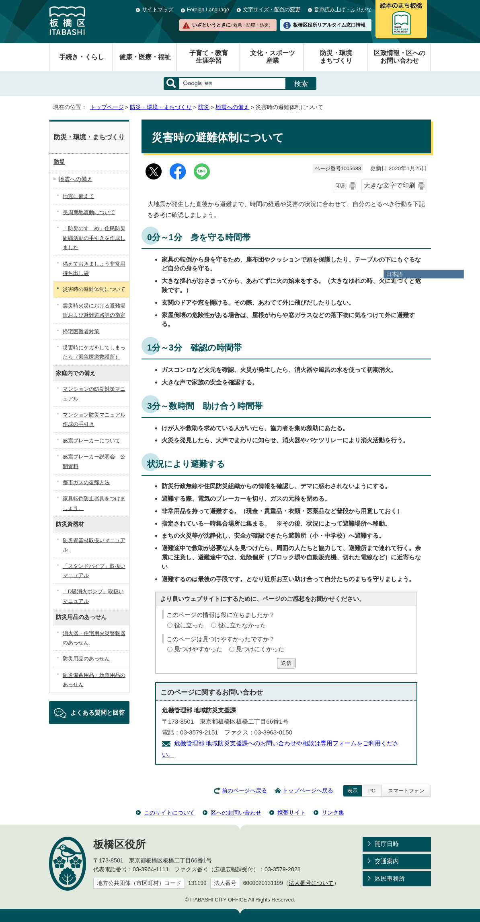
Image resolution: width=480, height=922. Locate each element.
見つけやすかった (198, 649)
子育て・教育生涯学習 (208, 57)
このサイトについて (169, 812)
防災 (203, 107)
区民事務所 (390, 878)
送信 (286, 663)
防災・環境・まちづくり (161, 107)
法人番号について (311, 883)
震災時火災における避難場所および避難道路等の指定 (94, 310)
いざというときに (232, 25)
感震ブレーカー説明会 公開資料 (94, 461)
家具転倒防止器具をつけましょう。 (94, 503)
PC (371, 791)
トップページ (107, 107)
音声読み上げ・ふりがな (342, 9)
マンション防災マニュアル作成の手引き (94, 419)
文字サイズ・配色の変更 (271, 9)
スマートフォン (406, 791)
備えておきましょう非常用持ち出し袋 (94, 268)
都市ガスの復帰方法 (86, 482)
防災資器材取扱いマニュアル (94, 545)
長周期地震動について (89, 212)
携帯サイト (291, 812)
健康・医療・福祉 (145, 57)
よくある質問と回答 (97, 712)
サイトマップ (157, 9)
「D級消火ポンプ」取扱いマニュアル (93, 596)
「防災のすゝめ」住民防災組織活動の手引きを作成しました (94, 237)
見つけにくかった (260, 649)
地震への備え (232, 107)
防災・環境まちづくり (336, 57)
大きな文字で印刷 (389, 185)
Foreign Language (208, 9)
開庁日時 (387, 843)
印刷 (341, 186)
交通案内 (387, 861)
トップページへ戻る (308, 791)
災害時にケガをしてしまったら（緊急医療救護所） (94, 352)
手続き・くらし (81, 57)
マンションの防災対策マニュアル (94, 393)
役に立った (189, 625)
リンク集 (333, 812)
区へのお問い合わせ (236, 812)
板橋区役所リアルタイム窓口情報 (329, 25)
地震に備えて (78, 196)
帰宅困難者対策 (81, 331)
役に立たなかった (242, 625)
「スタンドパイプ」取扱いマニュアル (94, 570)
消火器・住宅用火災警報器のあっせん (94, 638)
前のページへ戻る (244, 791)
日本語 (394, 274)
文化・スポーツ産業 (272, 57)
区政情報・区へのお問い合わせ (399, 57)
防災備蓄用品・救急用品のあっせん (94, 679)
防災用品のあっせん (86, 659)
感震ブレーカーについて (91, 440)
